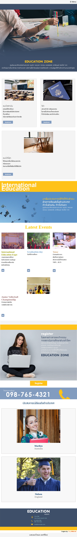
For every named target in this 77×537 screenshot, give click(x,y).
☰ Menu (73, 2)
